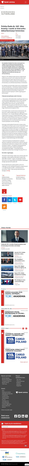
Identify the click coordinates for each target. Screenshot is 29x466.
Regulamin (18, 385)
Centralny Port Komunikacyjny (5, 401)
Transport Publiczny (6, 381)
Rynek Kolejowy (5, 378)
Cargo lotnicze (5, 398)
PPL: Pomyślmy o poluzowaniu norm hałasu (19, 261)
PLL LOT (4, 399)
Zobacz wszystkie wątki (6, 410)
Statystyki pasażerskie (7, 393)
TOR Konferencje (20, 381)
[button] (23, 331)
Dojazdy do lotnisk (6, 392)
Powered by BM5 (14, 464)
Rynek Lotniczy (5, 382)
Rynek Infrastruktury (7, 379)
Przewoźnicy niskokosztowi (5, 395)
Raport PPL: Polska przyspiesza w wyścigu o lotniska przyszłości (20, 274)
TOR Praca (4, 384)
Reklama (18, 384)
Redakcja (18, 382)
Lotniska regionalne (6, 404)
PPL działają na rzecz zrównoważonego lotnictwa (20, 281)
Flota (3, 390)
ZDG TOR (18, 379)
